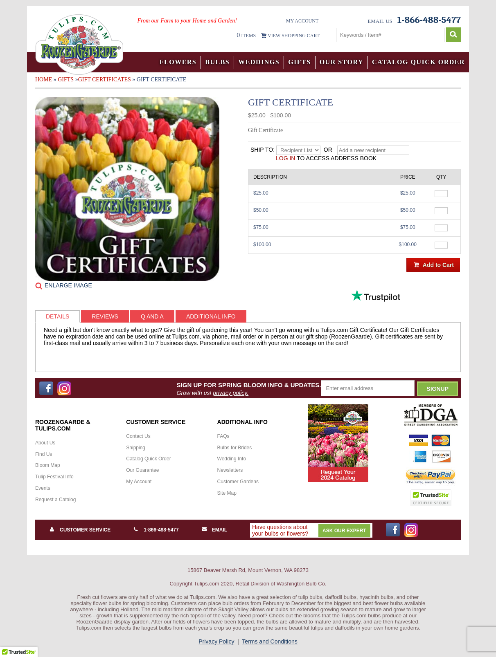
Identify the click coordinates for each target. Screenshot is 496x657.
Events (42, 488)
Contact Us (138, 436)
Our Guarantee (142, 470)
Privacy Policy (216, 641)
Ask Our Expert (344, 531)
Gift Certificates (104, 79)
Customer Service (85, 530)
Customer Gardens (238, 481)
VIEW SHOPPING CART (294, 35)
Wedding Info (231, 459)
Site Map (227, 493)
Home (43, 79)
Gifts (299, 61)
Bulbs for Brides (234, 448)
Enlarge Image (68, 285)
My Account (302, 21)
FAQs (223, 436)
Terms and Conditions (269, 641)
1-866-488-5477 (161, 530)
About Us (45, 443)
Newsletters (230, 470)
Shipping (135, 448)
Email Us (379, 21)
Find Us (43, 454)
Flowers (178, 61)
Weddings (259, 61)
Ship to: (262, 149)
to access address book (326, 158)
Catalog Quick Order (418, 61)
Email (219, 530)
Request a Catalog (55, 499)
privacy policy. (230, 393)
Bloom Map (47, 465)
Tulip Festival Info (54, 477)
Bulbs (217, 61)
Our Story (341, 61)
